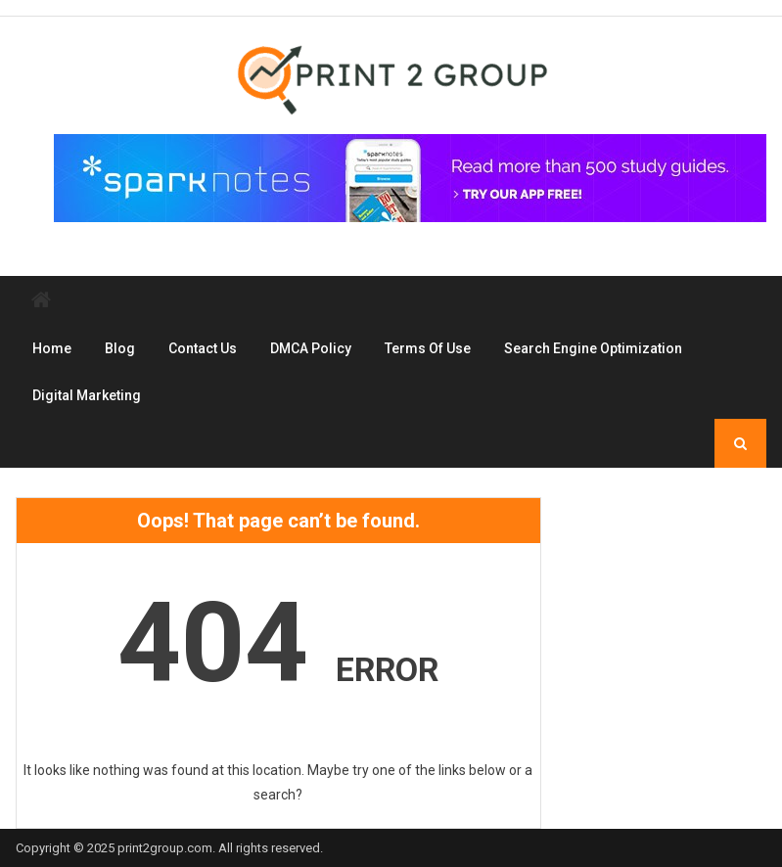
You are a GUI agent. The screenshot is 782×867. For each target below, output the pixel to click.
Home (51, 348)
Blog (120, 348)
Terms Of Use (428, 348)
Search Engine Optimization (593, 348)
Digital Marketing (86, 395)
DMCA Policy (310, 348)
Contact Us (202, 348)
